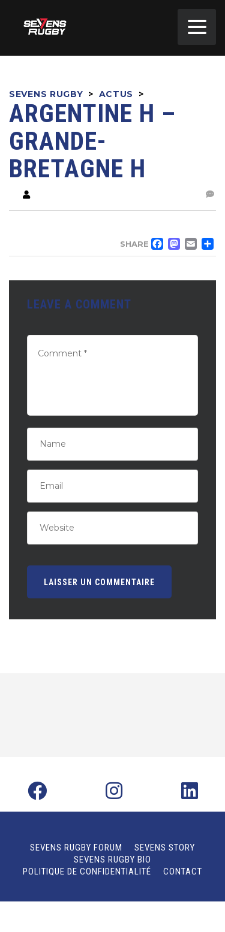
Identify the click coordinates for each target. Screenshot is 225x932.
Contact (182, 871)
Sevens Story (164, 847)
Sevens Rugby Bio (112, 859)
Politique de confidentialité (87, 871)
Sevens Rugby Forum (76, 847)
